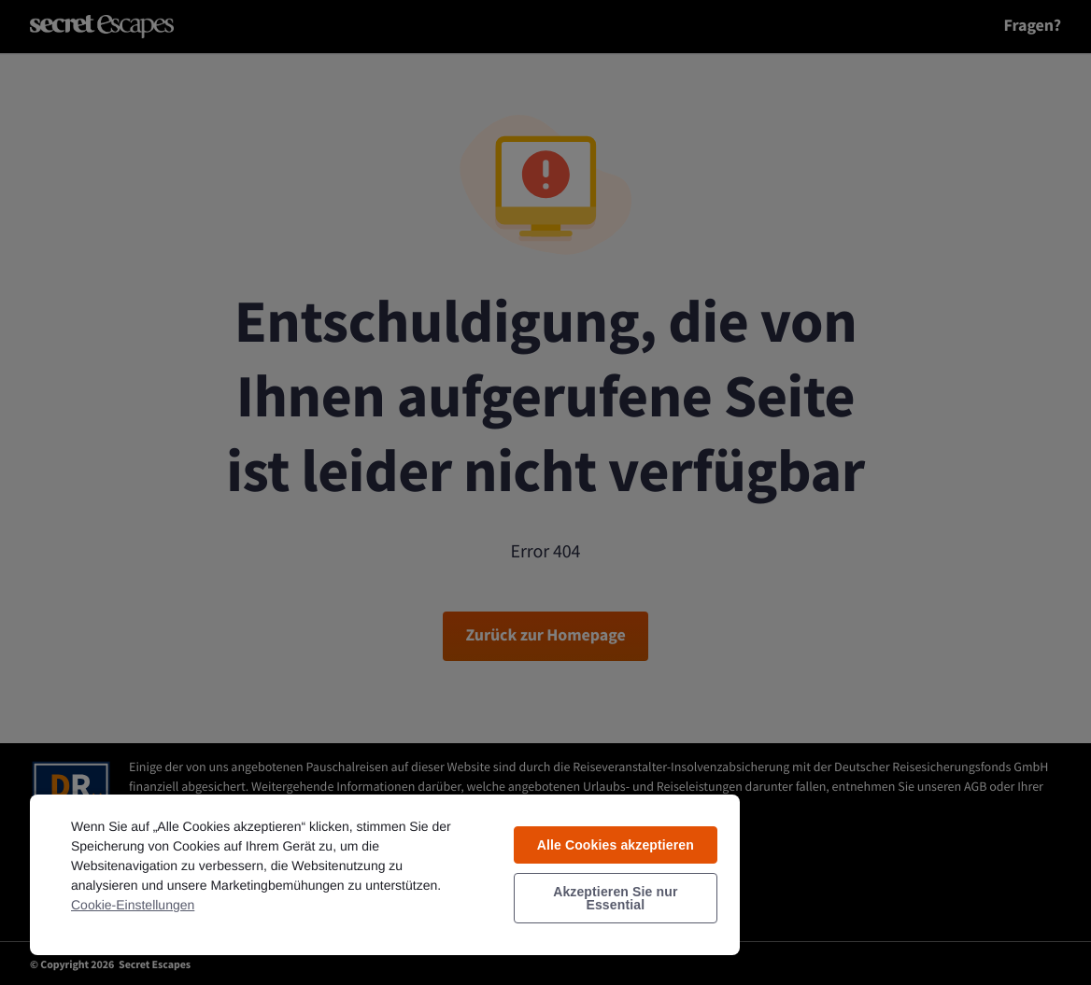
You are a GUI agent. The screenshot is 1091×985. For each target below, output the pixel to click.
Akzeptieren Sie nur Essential (615, 898)
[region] (385, 874)
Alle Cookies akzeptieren (615, 844)
